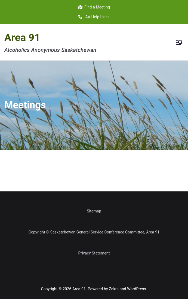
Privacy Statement (94, 253)
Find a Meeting (94, 7)
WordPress (136, 289)
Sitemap (94, 211)
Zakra (114, 289)
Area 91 (22, 37)
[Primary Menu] (179, 42)
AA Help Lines (93, 17)
